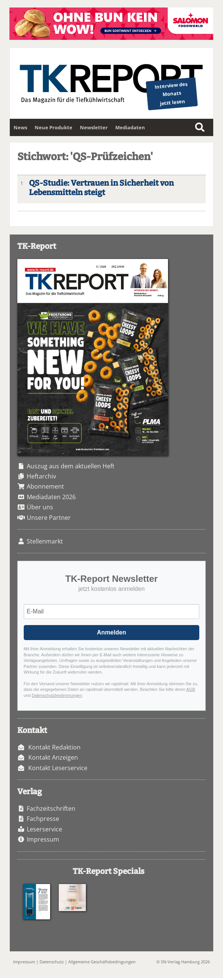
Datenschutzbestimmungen (57, 695)
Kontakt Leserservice (57, 768)
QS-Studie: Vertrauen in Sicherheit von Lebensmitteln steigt (101, 188)
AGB (190, 689)
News (20, 127)
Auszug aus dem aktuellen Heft (71, 466)
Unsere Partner (49, 517)
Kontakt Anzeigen (53, 757)
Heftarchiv (41, 476)
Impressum (43, 839)
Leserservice (44, 829)
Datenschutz (52, 961)
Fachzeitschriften (51, 808)
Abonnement (45, 486)
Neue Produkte (53, 127)
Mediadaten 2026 (51, 497)
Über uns (40, 507)
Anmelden (111, 632)
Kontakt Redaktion (54, 747)
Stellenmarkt (45, 541)
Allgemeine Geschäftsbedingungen (102, 961)
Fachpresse (43, 818)
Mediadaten (130, 127)
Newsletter (94, 127)
